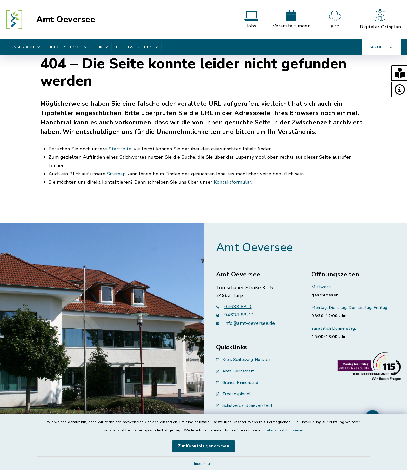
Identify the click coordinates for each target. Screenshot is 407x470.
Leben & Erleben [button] (137, 47)
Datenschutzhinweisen (284, 430)
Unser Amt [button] (25, 47)
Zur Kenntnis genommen (203, 446)
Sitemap (116, 174)
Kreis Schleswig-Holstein (244, 360)
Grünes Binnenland (237, 382)
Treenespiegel (233, 394)
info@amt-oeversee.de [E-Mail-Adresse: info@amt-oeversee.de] (245, 323)
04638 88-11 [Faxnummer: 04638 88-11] (235, 315)
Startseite (120, 149)
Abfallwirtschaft (235, 371)
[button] (399, 73)
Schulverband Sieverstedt (244, 405)
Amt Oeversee (65, 19)
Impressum (203, 463)
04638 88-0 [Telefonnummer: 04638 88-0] (234, 306)
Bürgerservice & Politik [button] (78, 47)
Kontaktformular (232, 182)
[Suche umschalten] (381, 47)
